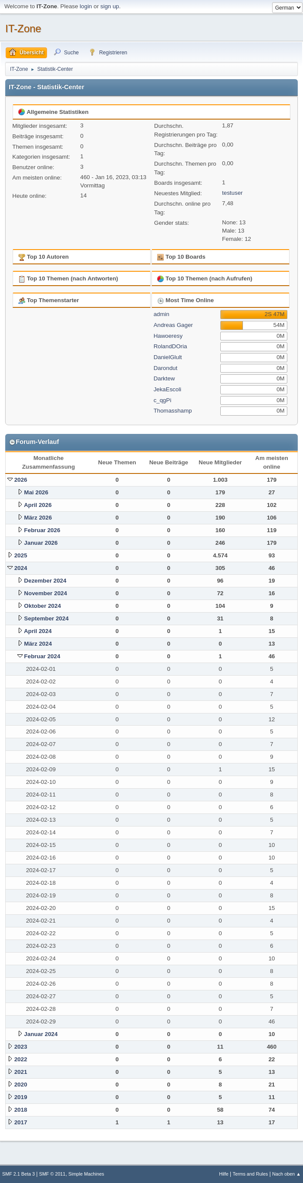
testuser (232, 193)
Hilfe (224, 1173)
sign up (110, 6)
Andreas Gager (173, 325)
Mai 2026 (36, 492)
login (86, 6)
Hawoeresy (168, 336)
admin (161, 314)
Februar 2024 (42, 656)
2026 (20, 480)
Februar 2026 (42, 530)
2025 (20, 555)
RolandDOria (170, 346)
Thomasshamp (173, 410)
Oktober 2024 (42, 606)
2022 (20, 1059)
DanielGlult (168, 357)
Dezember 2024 (45, 580)
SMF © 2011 (52, 1173)
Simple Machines (86, 1173)
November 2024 (45, 593)
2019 (20, 1097)
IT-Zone (23, 28)
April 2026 (38, 505)
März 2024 (38, 643)
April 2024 (38, 631)
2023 (20, 1046)
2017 (20, 1122)
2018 (20, 1109)
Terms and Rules (250, 1173)
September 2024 (46, 618)
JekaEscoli (168, 389)
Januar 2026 (40, 543)
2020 (20, 1084)
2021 (20, 1072)
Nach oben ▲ (286, 1173)
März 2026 (38, 517)
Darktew (164, 378)
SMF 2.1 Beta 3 (18, 1173)
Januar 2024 (40, 1034)
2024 (20, 568)
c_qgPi (163, 400)
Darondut (166, 368)
